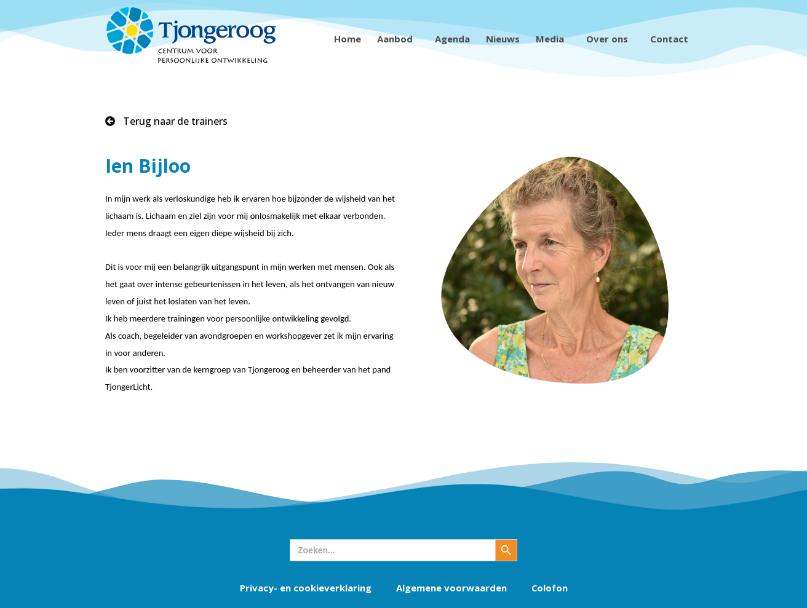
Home (347, 39)
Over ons (610, 39)
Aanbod (398, 39)
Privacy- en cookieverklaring (305, 588)
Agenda (452, 39)
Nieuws (503, 39)
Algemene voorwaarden (451, 588)
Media (553, 39)
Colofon (549, 588)
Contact (672, 39)
